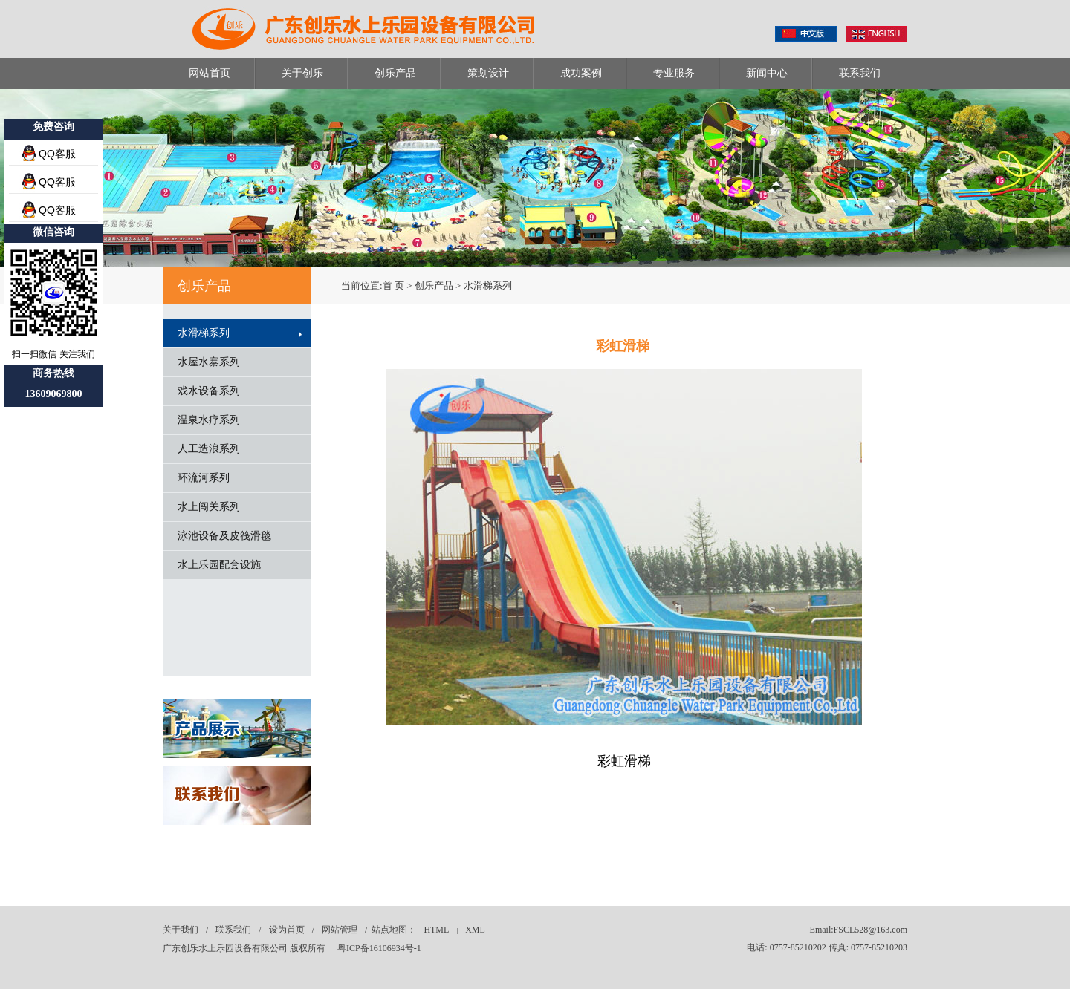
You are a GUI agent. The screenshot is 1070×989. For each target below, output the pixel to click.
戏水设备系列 (209, 390)
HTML (436, 929)
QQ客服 (57, 154)
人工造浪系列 (209, 448)
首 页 (393, 285)
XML (475, 929)
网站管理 (339, 929)
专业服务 (674, 73)
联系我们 (860, 73)
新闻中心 (767, 73)
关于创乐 (302, 73)
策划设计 (488, 73)
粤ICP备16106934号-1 (379, 948)
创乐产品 (395, 73)
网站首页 (209, 73)
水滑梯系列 (204, 333)
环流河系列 (204, 477)
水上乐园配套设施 (219, 564)
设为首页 (287, 929)
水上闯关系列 (209, 506)
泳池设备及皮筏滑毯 (224, 535)
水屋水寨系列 (209, 362)
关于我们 (180, 929)
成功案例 (581, 73)
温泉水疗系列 (209, 419)
